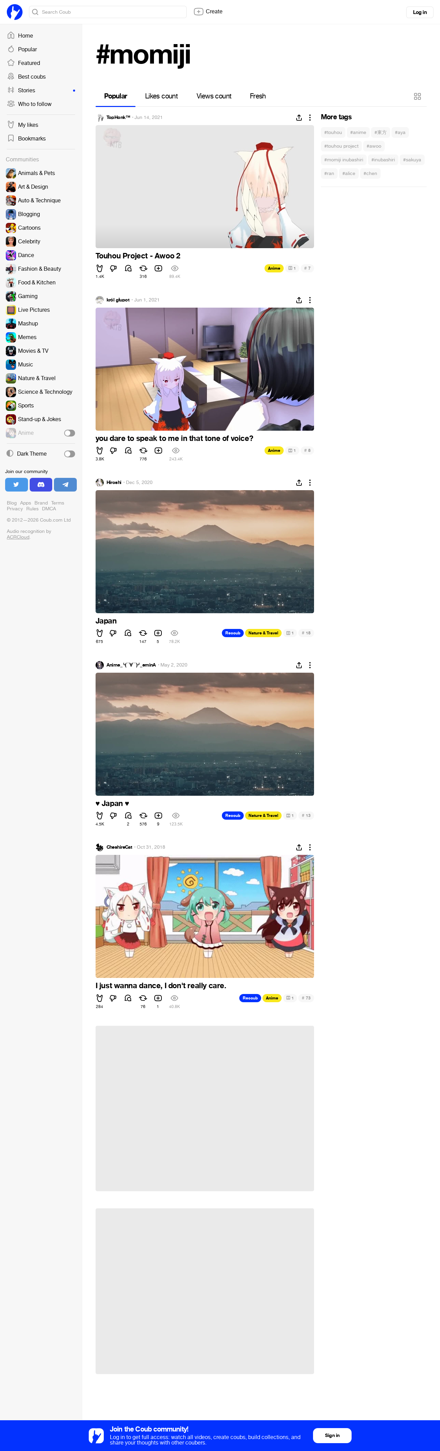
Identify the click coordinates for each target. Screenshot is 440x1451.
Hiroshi (114, 482)
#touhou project (341, 146)
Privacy (15, 509)
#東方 (380, 132)
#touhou (333, 132)
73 (306, 998)
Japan (106, 621)
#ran (329, 173)
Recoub (232, 633)
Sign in (332, 1435)
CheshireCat (119, 847)
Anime (274, 268)
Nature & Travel (263, 633)
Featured (23, 63)
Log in (420, 12)
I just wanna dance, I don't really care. (161, 986)
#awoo (374, 146)
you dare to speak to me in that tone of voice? (174, 438)
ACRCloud (18, 537)
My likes (22, 125)
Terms (57, 503)
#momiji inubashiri (343, 160)
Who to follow (29, 104)
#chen (370, 173)
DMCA (49, 509)
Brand (41, 503)
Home (20, 36)
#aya (400, 132)
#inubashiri (383, 160)
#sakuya (412, 160)
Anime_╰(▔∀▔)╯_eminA (131, 665)
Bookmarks (26, 139)
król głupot (118, 300)
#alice (348, 173)
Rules (32, 509)
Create (208, 11)
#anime (358, 132)
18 (306, 633)
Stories (41, 90)
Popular (22, 49)
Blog (12, 503)
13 (306, 815)
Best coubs (26, 77)
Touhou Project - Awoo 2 (138, 256)
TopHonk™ (118, 117)
